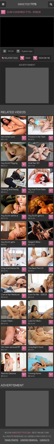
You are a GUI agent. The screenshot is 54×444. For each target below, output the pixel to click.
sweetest (27, 4)
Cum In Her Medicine (10, 294)
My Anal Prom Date (37, 189)
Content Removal (29, 440)
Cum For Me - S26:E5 (37, 294)
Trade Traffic (11, 440)
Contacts (44, 440)
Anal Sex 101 (33, 163)
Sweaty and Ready (9, 189)
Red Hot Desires (8, 373)
